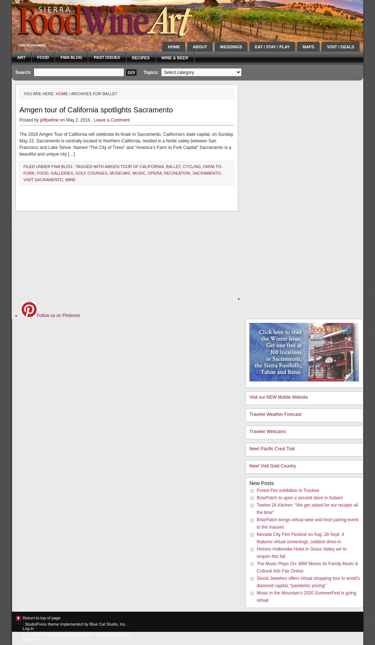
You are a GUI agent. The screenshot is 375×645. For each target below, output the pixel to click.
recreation (177, 173)
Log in (28, 628)
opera (155, 173)
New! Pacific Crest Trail (272, 448)
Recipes (140, 58)
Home (174, 47)
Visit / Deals (340, 47)
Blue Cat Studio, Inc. (108, 624)
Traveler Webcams (267, 431)
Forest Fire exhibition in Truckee (288, 490)
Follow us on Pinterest (51, 315)
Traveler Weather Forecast (275, 414)
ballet (173, 166)
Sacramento (206, 173)
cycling (192, 166)
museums (119, 173)
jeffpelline (49, 120)
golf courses (91, 173)
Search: (23, 72)
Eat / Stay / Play (272, 47)
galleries (62, 173)
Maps (308, 47)
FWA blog (71, 57)
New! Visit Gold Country (272, 466)
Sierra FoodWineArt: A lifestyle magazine (77, 20)
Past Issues (107, 57)
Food (43, 57)
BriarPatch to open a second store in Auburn (300, 497)
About (200, 47)
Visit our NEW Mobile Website (278, 397)
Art (21, 57)
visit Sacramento (43, 180)
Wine (70, 180)
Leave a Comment (112, 120)
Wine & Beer (174, 58)
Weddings (231, 47)
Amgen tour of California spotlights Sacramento (96, 110)
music (139, 173)
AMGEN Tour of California (134, 166)
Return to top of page (41, 618)
